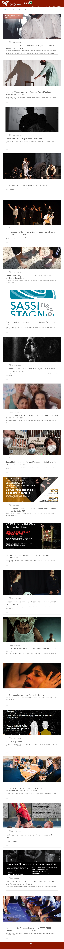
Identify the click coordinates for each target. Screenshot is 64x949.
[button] (59, 10)
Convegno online (23, 9)
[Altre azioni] (58, 41)
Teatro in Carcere (13, 9)
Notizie (4, 9)
